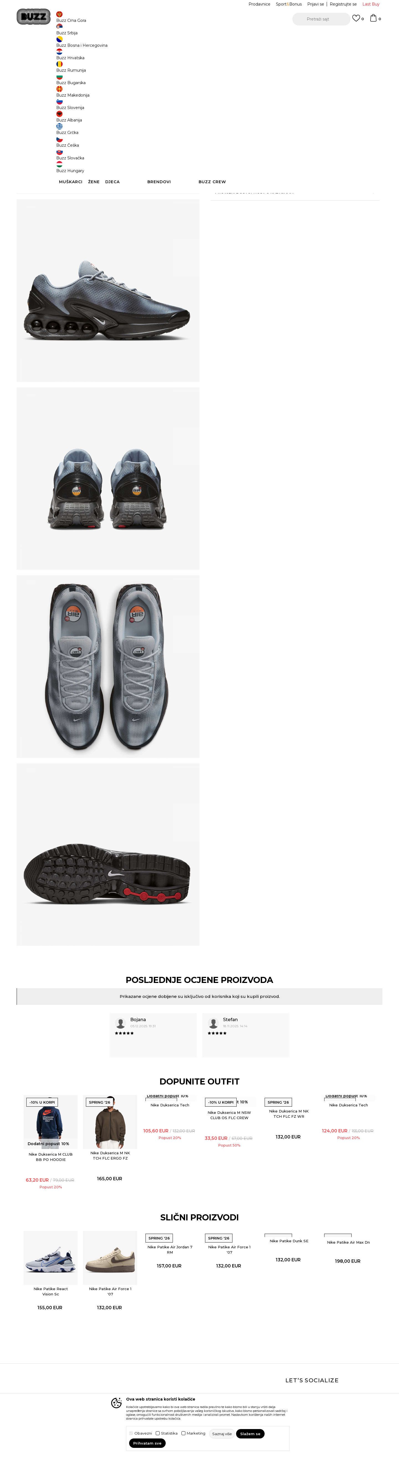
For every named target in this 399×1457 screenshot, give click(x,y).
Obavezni (143, 1433)
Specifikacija (282, 200)
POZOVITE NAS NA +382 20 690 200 (188, 35)
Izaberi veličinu (226, 92)
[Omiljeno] (358, 20)
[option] (199, 35)
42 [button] (239, 102)
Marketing (196, 1433)
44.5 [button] (323, 102)
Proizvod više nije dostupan (253, 140)
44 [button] (302, 102)
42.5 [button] (261, 102)
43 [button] (281, 102)
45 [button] (343, 102)
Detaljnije (288, 189)
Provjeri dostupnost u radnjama (282, 218)
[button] (321, 19)
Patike (137, 44)
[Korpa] (375, 20)
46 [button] (239, 114)
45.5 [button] (219, 114)
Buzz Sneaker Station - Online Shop (65, 44)
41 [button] (219, 102)
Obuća (122, 44)
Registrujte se (343, 4)
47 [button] (260, 114)
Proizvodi (105, 44)
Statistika (169, 1433)
